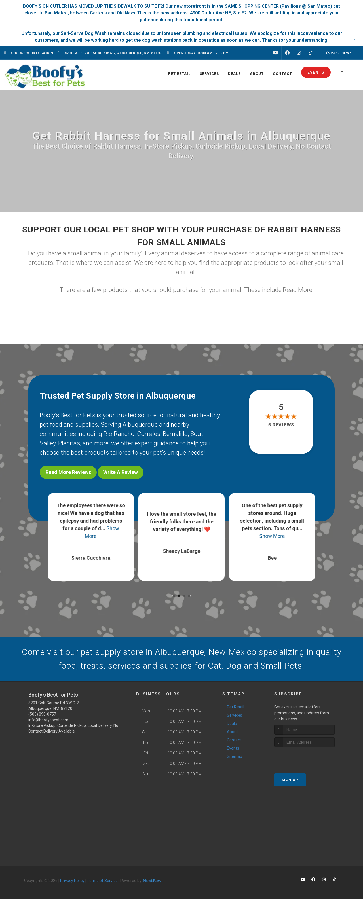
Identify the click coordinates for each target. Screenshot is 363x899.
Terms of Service (102, 880)
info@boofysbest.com (48, 720)
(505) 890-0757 (42, 714)
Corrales (148, 433)
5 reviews (281, 425)
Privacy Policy (72, 880)
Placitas (69, 443)
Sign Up (290, 780)
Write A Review (120, 472)
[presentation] (304, 757)
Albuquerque (140, 424)
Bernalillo (175, 433)
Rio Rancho (119, 433)
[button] (173, 596)
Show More (272, 536)
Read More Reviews (68, 472)
